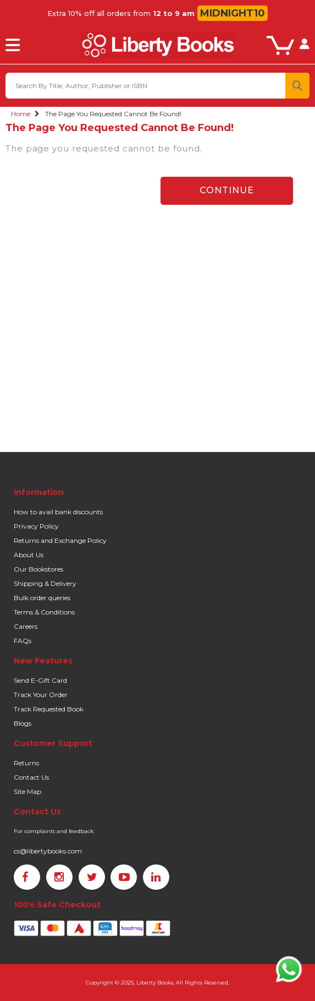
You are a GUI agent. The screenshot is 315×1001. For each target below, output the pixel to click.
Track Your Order (41, 694)
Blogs (22, 723)
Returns (26, 763)
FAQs (22, 640)
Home (20, 114)
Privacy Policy (36, 526)
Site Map (27, 791)
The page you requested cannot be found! (113, 114)
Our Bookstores (38, 569)
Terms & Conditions (44, 612)
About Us (28, 555)
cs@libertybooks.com (48, 851)
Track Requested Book (49, 709)
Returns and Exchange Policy (60, 540)
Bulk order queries (42, 598)
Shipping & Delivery (45, 583)
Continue (227, 190)
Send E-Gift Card (40, 680)
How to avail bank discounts (58, 512)
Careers (25, 626)
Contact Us (31, 777)
